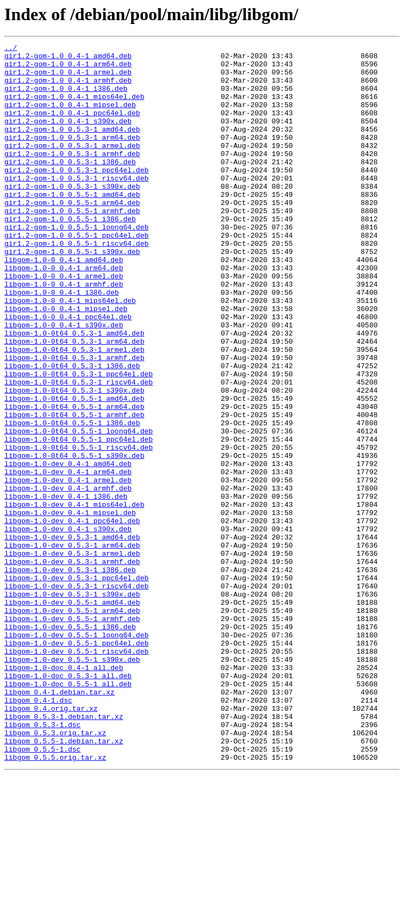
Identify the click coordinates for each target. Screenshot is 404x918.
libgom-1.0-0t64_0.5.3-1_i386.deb (72, 431)
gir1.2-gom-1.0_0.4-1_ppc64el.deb (72, 127)
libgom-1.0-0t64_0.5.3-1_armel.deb (74, 411)
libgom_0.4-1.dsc (38, 832)
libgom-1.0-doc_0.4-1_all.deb (63, 793)
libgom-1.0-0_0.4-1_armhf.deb (63, 333)
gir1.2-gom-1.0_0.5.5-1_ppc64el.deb (76, 274)
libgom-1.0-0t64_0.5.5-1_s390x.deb (74, 538)
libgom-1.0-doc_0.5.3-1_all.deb (68, 803)
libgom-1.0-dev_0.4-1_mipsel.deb (70, 607)
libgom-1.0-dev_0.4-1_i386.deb (65, 587)
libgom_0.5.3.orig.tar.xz (55, 871)
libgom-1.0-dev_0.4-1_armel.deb (68, 568)
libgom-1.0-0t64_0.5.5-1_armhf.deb (74, 489)
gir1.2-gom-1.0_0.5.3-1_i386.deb (70, 186)
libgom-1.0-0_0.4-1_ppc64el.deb (68, 372)
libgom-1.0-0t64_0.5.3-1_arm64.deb (74, 401)
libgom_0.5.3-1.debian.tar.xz (63, 852)
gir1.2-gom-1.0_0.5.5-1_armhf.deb (72, 245)
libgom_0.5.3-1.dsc (42, 861)
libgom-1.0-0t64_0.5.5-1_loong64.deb (78, 509)
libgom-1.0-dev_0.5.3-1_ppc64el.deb (76, 685)
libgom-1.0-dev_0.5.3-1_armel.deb (72, 656)
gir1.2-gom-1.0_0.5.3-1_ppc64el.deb (76, 196)
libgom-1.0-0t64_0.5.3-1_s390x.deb (74, 460)
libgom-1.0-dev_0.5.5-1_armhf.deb (72, 734)
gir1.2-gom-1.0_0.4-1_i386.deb (65, 98)
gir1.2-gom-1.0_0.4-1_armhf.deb (68, 88)
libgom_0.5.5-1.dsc (42, 891)
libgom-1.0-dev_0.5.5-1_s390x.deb (72, 783)
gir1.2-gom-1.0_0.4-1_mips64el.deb (74, 108)
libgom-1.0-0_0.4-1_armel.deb (63, 323)
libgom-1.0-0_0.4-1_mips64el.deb (70, 352)
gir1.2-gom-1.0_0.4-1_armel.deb (68, 78)
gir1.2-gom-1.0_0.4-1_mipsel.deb (70, 117)
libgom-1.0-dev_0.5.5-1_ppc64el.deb (76, 763)
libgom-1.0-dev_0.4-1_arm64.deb (68, 558)
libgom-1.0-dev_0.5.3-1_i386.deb (70, 675)
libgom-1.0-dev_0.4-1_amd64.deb (68, 548)
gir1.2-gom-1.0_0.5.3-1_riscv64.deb (76, 205)
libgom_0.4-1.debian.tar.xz (59, 822)
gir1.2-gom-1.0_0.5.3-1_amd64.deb (72, 147)
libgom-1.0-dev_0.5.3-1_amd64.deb (72, 636)
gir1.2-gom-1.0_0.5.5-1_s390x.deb (72, 294)
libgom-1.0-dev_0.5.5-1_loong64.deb (76, 754)
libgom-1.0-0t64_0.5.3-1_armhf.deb (74, 421)
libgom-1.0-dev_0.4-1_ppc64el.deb (72, 617)
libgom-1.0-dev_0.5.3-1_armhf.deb (72, 666)
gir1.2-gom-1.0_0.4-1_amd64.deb (68, 59)
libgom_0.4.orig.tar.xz (51, 842)
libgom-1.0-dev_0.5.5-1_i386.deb (70, 744)
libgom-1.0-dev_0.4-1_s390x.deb (68, 626)
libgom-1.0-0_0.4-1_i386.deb (61, 343)
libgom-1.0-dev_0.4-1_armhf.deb (68, 577)
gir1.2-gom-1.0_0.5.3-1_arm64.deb (72, 157)
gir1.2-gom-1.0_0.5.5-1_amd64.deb (72, 225)
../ (10, 49)
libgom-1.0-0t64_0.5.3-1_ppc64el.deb (78, 440)
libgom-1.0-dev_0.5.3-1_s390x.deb (72, 705)
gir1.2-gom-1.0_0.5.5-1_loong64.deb (76, 264)
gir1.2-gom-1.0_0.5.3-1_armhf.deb (72, 176)
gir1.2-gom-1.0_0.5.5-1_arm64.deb (72, 235)
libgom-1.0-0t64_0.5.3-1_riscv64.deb (78, 450)
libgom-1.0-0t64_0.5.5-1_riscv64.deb (78, 529)
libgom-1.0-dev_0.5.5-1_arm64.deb (72, 724)
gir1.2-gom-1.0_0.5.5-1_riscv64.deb (76, 284)
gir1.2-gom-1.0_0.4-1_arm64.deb (68, 68)
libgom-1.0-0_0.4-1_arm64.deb (63, 313)
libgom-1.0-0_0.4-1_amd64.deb (63, 303)
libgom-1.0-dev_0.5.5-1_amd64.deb (72, 714)
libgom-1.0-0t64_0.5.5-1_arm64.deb (74, 480)
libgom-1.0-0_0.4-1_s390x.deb (63, 382)
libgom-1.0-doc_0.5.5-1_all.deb (68, 812)
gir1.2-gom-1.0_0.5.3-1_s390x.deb (72, 215)
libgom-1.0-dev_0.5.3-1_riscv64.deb (76, 695)
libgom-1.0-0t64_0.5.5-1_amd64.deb (74, 470)
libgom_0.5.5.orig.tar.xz (55, 900)
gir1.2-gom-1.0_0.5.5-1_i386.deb (70, 254)
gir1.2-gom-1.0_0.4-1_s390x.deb (68, 137)
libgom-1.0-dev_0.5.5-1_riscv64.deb (76, 773)
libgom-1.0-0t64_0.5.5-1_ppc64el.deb (78, 519)
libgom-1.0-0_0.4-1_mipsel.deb (65, 362)
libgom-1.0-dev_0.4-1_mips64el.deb (74, 597)
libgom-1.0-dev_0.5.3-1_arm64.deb (72, 646)
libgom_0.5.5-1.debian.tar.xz (63, 881)
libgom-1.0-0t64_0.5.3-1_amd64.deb (74, 391)
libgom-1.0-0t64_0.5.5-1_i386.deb (72, 499)
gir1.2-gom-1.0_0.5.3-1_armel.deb (72, 166)
